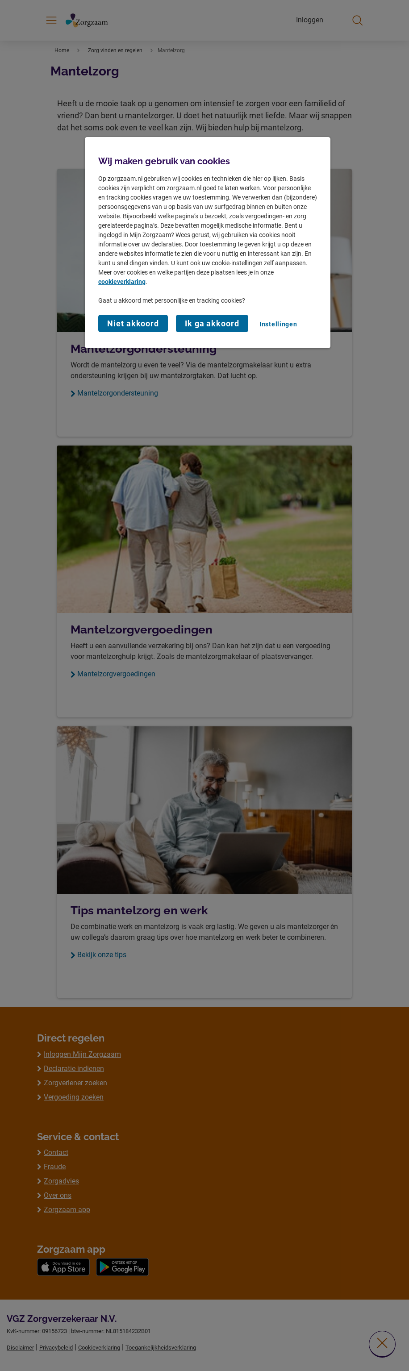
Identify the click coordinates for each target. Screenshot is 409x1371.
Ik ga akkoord (212, 323)
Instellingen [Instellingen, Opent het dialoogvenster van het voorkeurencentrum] (278, 324)
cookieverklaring (122, 281)
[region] (207, 242)
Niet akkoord (133, 323)
